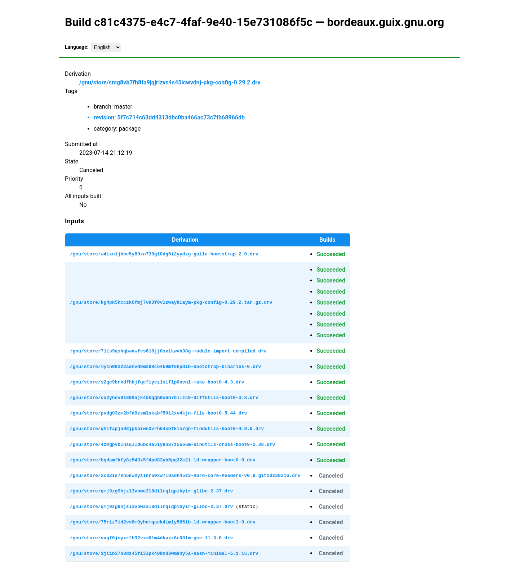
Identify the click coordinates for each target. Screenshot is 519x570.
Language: (77, 47)
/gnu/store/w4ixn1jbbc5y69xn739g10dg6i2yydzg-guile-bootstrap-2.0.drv (164, 254)
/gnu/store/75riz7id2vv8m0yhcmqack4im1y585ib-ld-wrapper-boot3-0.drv (163, 522)
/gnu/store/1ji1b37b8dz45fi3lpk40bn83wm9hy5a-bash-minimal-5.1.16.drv (164, 553)
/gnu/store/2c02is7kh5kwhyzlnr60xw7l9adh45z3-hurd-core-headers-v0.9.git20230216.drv (185, 475)
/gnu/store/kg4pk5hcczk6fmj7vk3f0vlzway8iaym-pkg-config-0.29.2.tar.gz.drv (171, 302)
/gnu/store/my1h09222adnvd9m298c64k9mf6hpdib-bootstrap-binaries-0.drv (165, 366)
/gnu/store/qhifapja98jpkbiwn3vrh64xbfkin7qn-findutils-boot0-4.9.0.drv (167, 428)
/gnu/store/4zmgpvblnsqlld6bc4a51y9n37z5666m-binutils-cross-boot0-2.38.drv (172, 444)
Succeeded (330, 254)
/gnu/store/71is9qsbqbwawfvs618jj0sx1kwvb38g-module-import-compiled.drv (168, 351)
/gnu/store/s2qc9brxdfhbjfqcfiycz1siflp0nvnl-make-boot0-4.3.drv (157, 382)
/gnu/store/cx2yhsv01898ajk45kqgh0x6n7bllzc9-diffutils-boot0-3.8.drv (164, 397)
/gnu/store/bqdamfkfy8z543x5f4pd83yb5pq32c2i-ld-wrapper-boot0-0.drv (163, 460)
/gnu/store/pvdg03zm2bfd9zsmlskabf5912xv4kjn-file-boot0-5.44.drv (158, 413)
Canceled (331, 475)
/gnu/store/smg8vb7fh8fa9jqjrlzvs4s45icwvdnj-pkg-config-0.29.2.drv (169, 82)
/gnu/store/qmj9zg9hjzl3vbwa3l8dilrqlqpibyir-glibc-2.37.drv (151, 491)
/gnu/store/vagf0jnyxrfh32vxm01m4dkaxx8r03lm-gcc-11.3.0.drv (151, 538)
